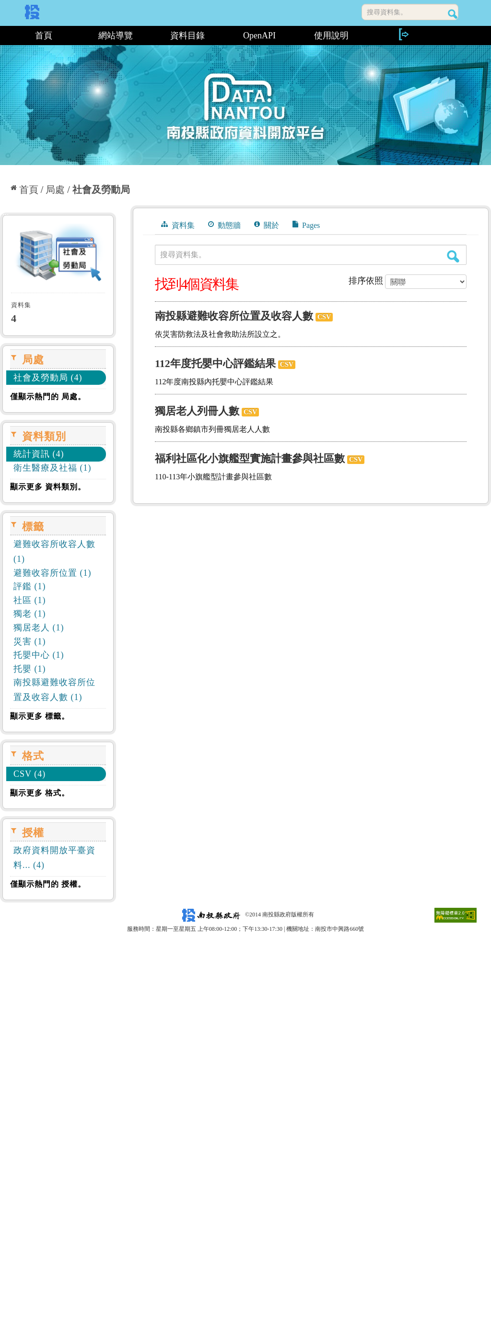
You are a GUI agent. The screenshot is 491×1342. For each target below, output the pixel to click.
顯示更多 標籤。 (40, 716)
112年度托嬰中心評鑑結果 (215, 363)
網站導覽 (115, 35)
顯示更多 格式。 (40, 793)
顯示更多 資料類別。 (48, 487)
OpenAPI (259, 35)
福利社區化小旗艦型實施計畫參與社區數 (250, 458)
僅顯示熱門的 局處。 (48, 396)
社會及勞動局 (101, 189)
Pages (306, 225)
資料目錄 (187, 35)
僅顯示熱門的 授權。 (48, 884)
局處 (55, 189)
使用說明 (331, 35)
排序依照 (366, 280)
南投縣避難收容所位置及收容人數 (234, 316)
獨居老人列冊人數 (197, 411)
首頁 (43, 35)
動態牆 (224, 225)
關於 (266, 225)
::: (3, 35)
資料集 (178, 225)
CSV (324, 317)
